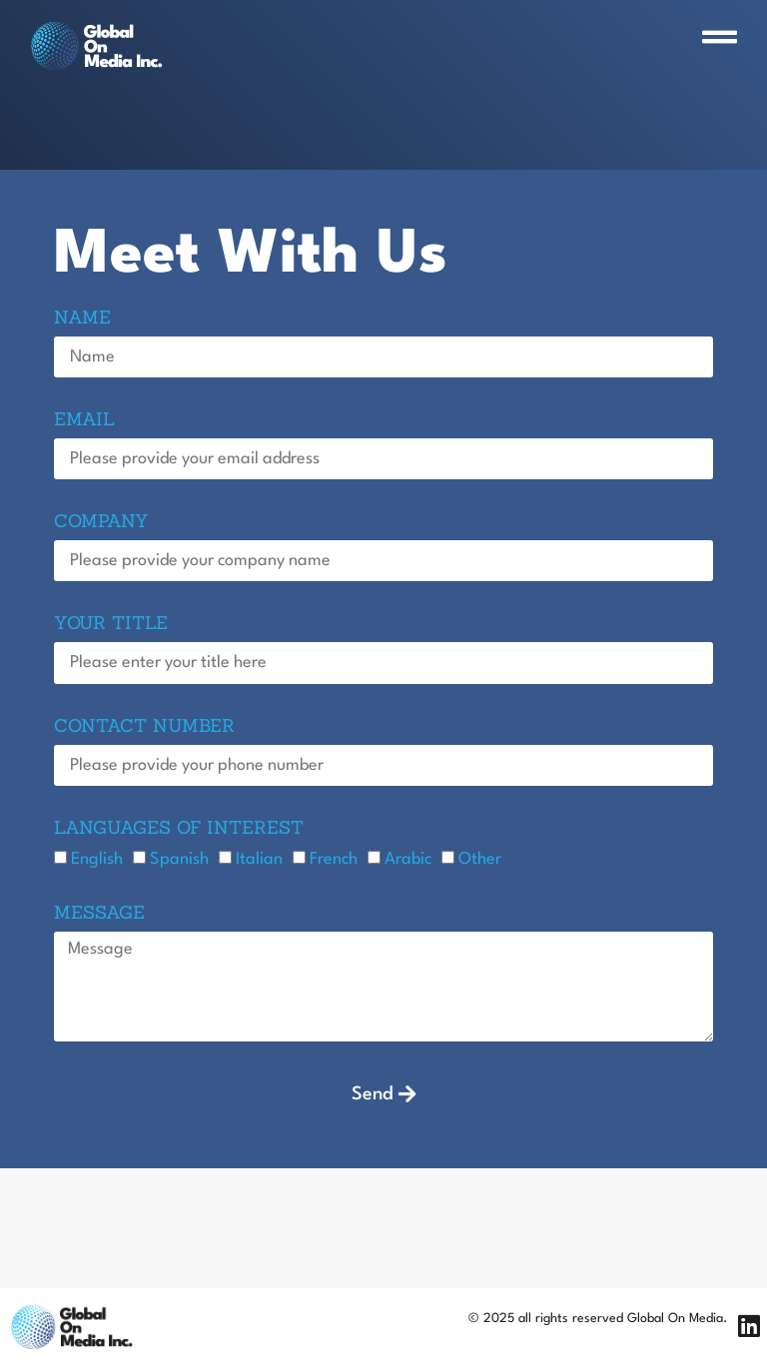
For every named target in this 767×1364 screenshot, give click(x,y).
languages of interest (179, 829)
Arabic (407, 858)
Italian (259, 858)
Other (479, 858)
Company (101, 522)
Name (82, 319)
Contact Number (144, 727)
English (97, 858)
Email (84, 420)
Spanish (179, 858)
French (334, 858)
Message (99, 914)
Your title (111, 624)
